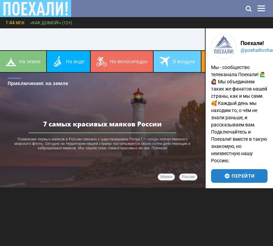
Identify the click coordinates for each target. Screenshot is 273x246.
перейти (239, 176)
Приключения (38, 83)
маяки (166, 177)
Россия (188, 177)
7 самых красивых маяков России (102, 123)
